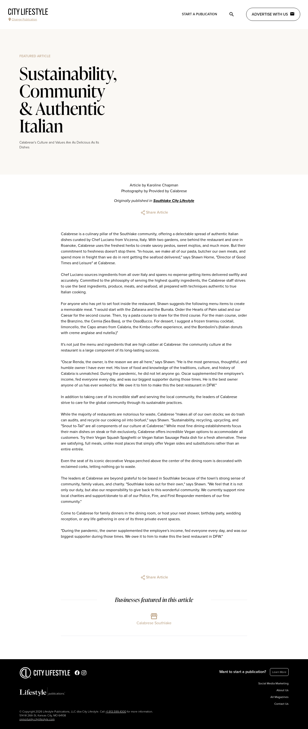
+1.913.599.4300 (115, 711)
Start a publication (199, 14)
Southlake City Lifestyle (173, 200)
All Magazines (279, 697)
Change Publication (22, 19)
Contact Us (281, 703)
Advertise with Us (273, 14)
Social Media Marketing (273, 683)
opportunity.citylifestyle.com (37, 719)
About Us (282, 690)
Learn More (279, 672)
